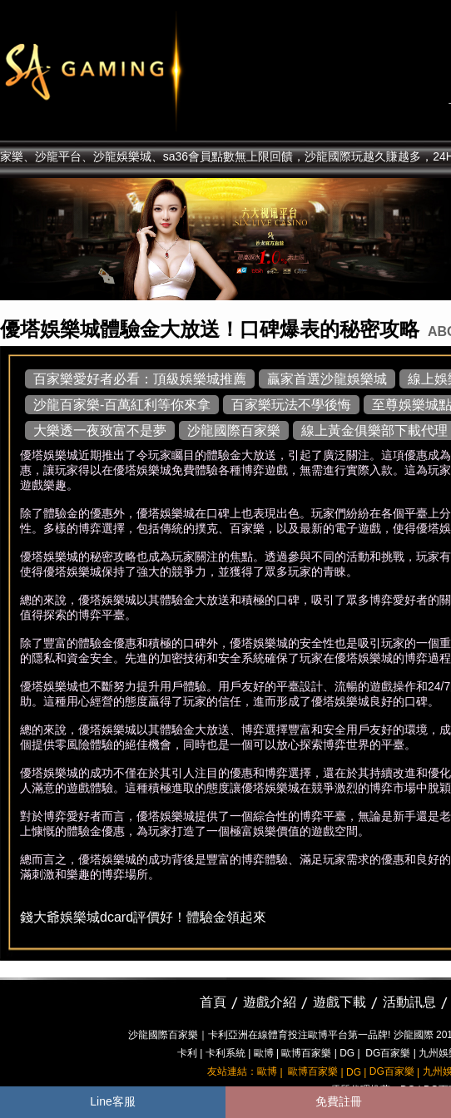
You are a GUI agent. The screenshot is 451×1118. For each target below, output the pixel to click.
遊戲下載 (339, 1002)
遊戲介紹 (269, 1002)
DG (346, 1053)
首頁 (213, 1002)
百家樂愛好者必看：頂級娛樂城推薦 (139, 379)
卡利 (187, 1053)
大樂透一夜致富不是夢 (99, 430)
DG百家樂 (387, 1053)
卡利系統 (225, 1053)
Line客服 (112, 1101)
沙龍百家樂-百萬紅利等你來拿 (122, 405)
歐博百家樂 (306, 1053)
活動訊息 (409, 1002)
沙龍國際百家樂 (233, 430)
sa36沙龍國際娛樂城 (135, 70)
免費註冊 (338, 1101)
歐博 (264, 1053)
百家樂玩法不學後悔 (291, 405)
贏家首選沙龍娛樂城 (327, 379)
